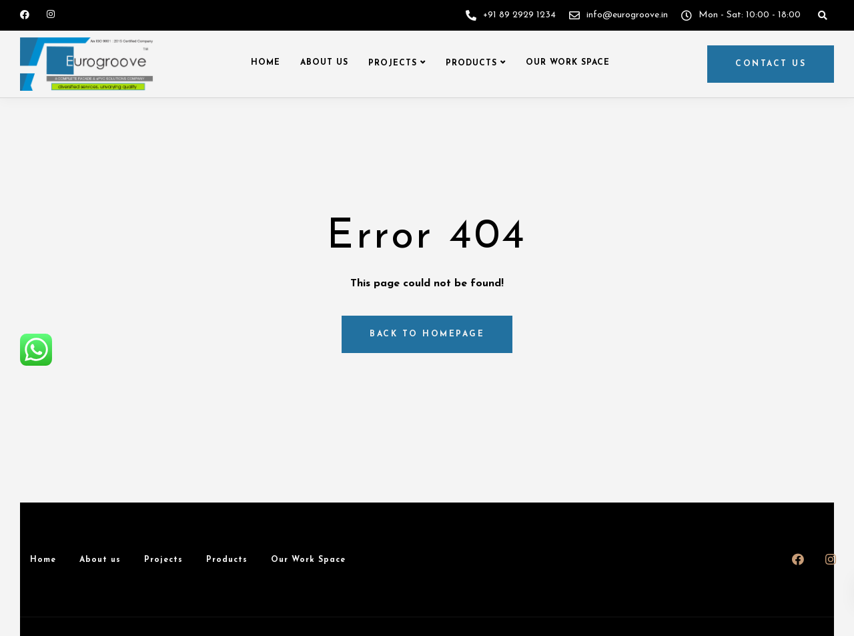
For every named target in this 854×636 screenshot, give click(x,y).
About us (324, 63)
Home (265, 63)
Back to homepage (427, 334)
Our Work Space (568, 63)
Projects (392, 63)
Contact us (770, 64)
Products (471, 63)
